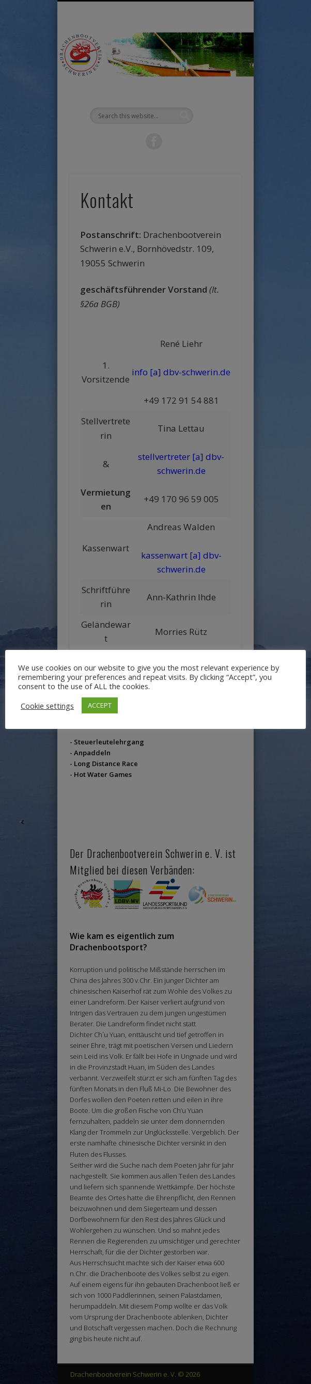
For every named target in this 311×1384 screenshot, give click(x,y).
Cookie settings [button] (47, 705)
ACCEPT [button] (100, 705)
